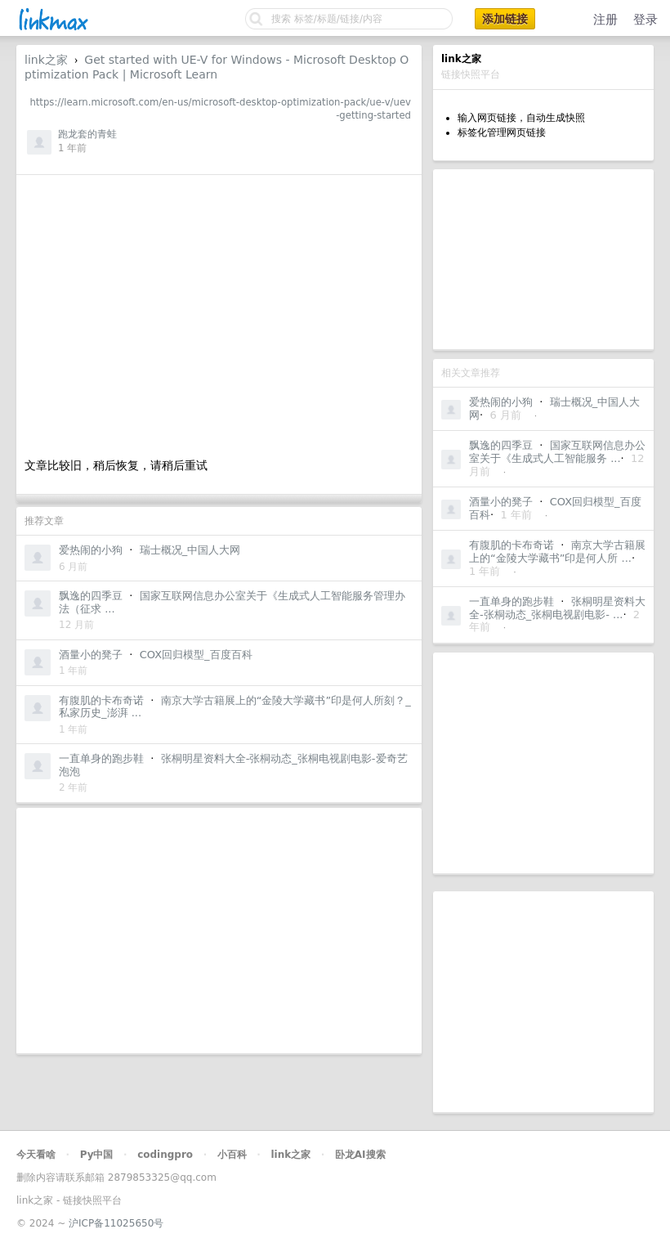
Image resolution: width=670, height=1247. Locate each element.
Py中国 (97, 1154)
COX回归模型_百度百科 (196, 654)
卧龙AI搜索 (360, 1154)
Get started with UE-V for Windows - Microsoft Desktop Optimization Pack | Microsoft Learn (217, 67)
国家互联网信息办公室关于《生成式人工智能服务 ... (557, 451)
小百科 (232, 1154)
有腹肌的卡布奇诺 (511, 545)
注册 (605, 19)
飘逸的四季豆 (501, 445)
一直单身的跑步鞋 (511, 601)
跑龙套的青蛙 (87, 134)
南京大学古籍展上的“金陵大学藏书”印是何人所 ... (557, 551)
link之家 (46, 59)
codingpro (165, 1154)
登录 (645, 19)
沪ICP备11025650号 (116, 1223)
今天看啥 (36, 1154)
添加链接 (505, 18)
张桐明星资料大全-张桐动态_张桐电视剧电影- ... (557, 608)
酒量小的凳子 (501, 502)
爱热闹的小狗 (501, 402)
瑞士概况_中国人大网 (190, 550)
